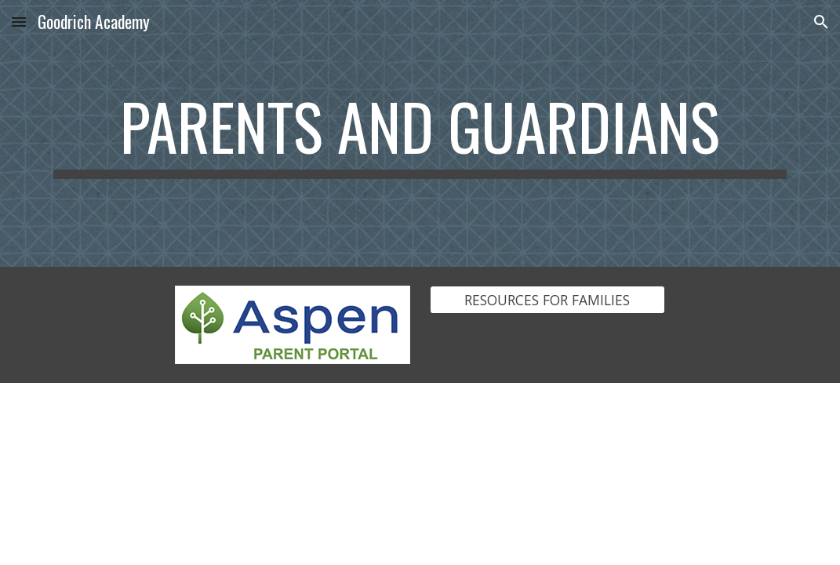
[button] (19, 21)
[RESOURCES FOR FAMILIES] (548, 300)
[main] (420, 133)
